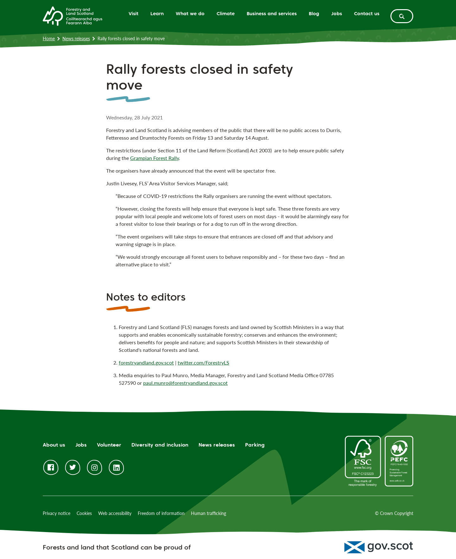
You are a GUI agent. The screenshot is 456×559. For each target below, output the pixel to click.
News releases (76, 38)
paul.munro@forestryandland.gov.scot (185, 383)
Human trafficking (208, 513)
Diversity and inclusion (159, 445)
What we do (190, 13)
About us (54, 445)
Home (49, 38)
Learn (157, 13)
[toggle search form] (401, 16)
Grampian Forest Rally (154, 158)
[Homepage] (72, 15)
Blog (314, 13)
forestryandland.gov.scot (146, 362)
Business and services (272, 13)
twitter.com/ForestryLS (203, 362)
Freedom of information (161, 513)
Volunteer (109, 445)
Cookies (84, 513)
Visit (133, 13)
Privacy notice (56, 513)
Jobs (336, 13)
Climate (226, 13)
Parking (255, 445)
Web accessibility (114, 513)
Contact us (366, 13)
